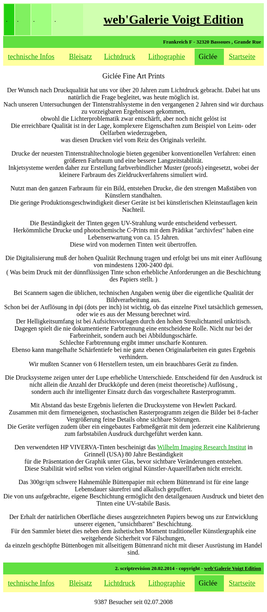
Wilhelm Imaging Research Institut (201, 447)
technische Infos (31, 57)
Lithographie (166, 57)
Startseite (242, 57)
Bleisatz (80, 57)
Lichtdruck (119, 57)
